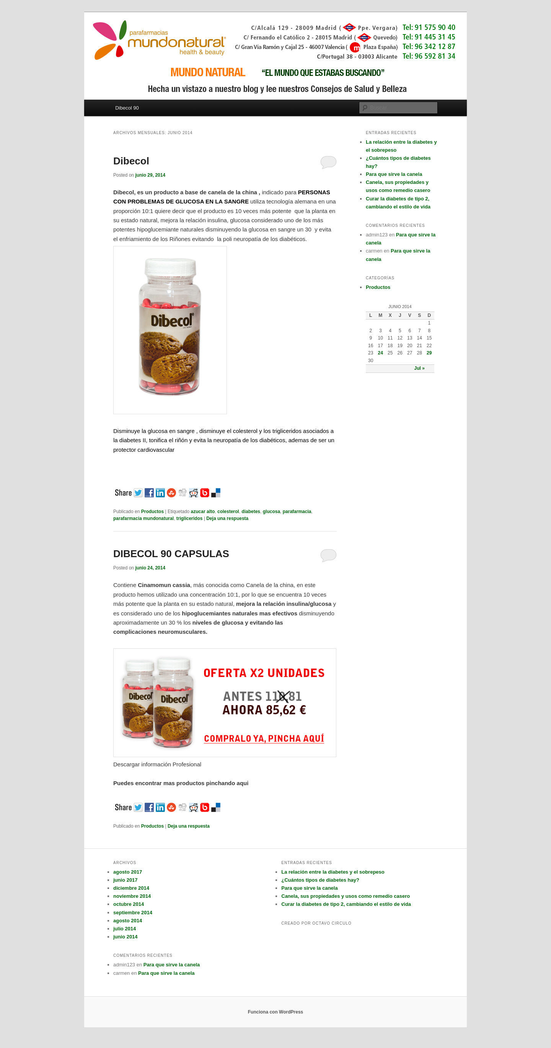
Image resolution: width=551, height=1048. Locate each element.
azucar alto (203, 511)
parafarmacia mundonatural (143, 518)
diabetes (250, 511)
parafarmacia (297, 511)
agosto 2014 (127, 920)
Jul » (419, 368)
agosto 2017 (127, 872)
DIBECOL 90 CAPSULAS (171, 553)
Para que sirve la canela (394, 174)
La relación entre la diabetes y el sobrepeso (333, 872)
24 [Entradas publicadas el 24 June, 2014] (380, 353)
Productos (152, 511)
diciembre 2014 (131, 888)
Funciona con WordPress (275, 1012)
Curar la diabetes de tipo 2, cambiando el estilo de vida (346, 904)
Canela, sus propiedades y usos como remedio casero (345, 896)
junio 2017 (125, 880)
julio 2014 (124, 929)
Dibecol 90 (127, 108)
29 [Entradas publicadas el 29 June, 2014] (429, 353)
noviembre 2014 (132, 896)
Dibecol (131, 161)
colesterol (228, 511)
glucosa (271, 511)
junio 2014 (125, 937)
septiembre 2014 (132, 912)
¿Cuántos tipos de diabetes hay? (320, 880)
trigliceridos (189, 518)
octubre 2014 (128, 904)
